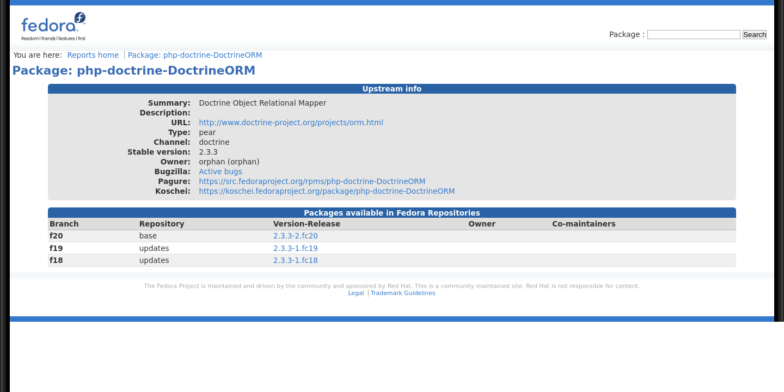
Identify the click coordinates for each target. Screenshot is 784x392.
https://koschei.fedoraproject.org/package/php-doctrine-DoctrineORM (327, 191)
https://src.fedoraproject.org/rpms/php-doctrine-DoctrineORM (312, 181)
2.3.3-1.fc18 (295, 260)
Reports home (93, 55)
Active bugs (220, 171)
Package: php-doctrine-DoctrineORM (195, 55)
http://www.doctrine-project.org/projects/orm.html (291, 122)
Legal (356, 293)
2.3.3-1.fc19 (295, 248)
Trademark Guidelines (403, 293)
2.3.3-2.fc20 (295, 235)
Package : (628, 34)
